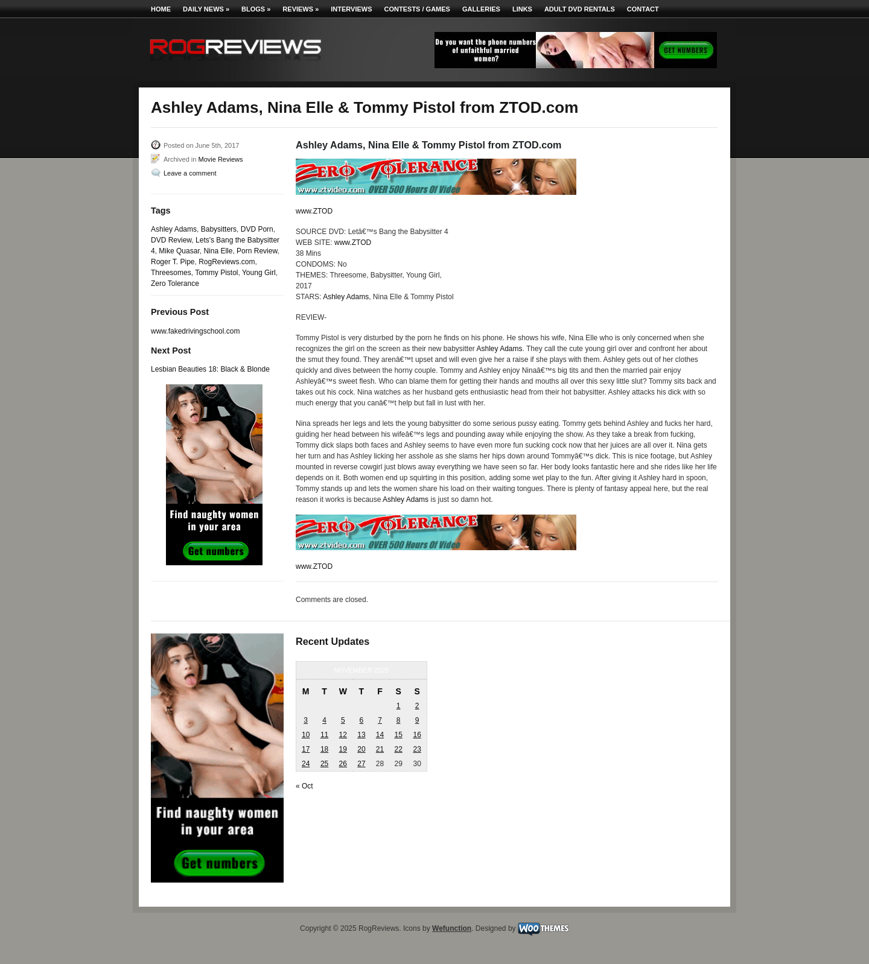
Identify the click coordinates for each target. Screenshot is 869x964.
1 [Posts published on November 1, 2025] (398, 706)
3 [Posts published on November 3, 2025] (306, 720)
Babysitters (219, 229)
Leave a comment (190, 173)
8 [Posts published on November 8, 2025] (398, 720)
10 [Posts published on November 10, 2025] (306, 735)
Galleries (481, 9)
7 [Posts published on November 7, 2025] (380, 720)
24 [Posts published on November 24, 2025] (306, 763)
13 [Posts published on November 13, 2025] (361, 735)
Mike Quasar (179, 251)
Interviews (351, 9)
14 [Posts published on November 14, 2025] (380, 735)
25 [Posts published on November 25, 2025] (324, 763)
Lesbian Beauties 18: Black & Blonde (210, 369)
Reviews (300, 9)
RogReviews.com (227, 262)
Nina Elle (217, 251)
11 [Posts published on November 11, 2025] (324, 735)
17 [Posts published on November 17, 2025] (306, 749)
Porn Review (257, 251)
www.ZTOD (314, 211)
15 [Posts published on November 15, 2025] (398, 735)
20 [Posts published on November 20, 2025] (361, 749)
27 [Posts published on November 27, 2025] (361, 763)
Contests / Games (417, 9)
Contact (643, 9)
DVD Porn (257, 229)
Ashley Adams (174, 229)
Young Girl (259, 272)
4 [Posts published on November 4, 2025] (324, 720)
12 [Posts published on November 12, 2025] (343, 735)
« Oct (304, 786)
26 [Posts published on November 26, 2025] (343, 763)
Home (161, 9)
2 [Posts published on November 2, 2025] (417, 706)
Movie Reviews (220, 159)
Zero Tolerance (175, 283)
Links (522, 9)
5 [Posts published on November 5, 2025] (343, 720)
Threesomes (171, 272)
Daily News (206, 9)
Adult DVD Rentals (579, 9)
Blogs (255, 9)
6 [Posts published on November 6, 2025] (362, 720)
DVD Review (171, 240)
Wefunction (451, 928)
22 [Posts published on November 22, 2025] (398, 749)
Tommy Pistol (216, 272)
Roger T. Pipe (173, 262)
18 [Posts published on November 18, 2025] (324, 749)
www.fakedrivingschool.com (195, 331)
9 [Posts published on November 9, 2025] (417, 720)
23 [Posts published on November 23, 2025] (417, 749)
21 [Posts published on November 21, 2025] (380, 749)
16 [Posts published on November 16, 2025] (417, 735)
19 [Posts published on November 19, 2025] (343, 749)
